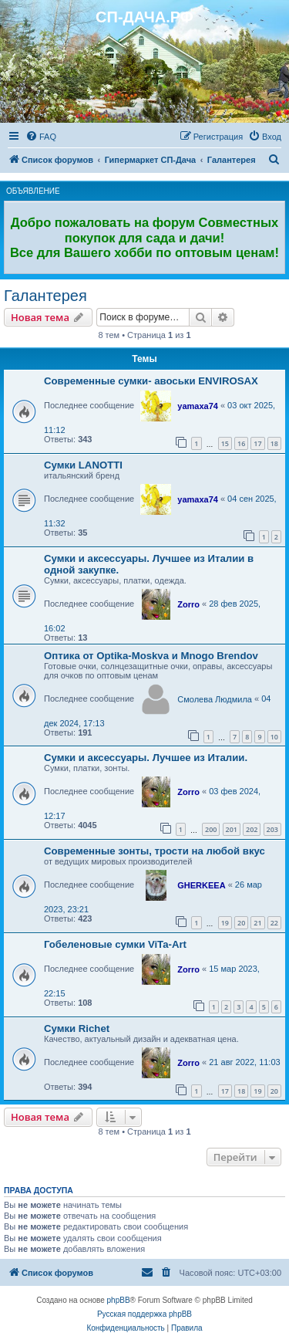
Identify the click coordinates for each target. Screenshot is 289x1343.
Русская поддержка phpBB (144, 1314)
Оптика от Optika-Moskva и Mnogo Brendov (151, 655)
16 (241, 443)
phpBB (118, 1300)
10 (274, 737)
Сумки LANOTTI (83, 465)
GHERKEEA (201, 885)
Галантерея (45, 295)
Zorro (188, 604)
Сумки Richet (76, 1028)
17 (257, 443)
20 (241, 923)
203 (272, 829)
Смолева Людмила (214, 699)
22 (274, 923)
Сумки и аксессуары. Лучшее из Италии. (145, 757)
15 (225, 443)
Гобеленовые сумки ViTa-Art (115, 944)
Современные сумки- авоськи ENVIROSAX (151, 381)
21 (257, 923)
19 (225, 923)
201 (231, 829)
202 (251, 829)
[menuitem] (40, 136)
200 (211, 829)
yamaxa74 (197, 406)
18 (274, 443)
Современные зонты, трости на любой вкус (154, 851)
